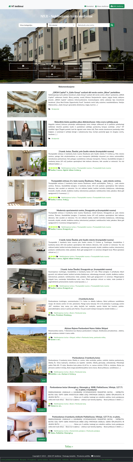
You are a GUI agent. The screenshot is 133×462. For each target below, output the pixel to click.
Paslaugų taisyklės (69, 450)
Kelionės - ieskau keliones (71, 453)
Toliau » (69, 440)
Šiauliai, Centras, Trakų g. (59, 193)
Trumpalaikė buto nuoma (102, 162)
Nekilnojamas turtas (68, 162)
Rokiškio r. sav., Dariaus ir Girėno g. (63, 368)
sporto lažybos (43, 453)
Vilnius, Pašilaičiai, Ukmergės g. (61, 427)
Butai (72, 307)
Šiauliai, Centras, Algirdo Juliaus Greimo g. (65, 164)
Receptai (23, 453)
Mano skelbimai (101, 6)
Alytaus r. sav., (55, 333)
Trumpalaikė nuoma (84, 162)
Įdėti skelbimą (117, 6)
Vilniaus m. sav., (56, 400)
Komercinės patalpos (77, 425)
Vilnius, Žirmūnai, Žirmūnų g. (61, 309)
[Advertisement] (66, 42)
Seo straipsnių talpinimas (91, 453)
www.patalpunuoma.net (10, 453)
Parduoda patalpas (93, 425)
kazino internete (55, 453)
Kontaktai (89, 6)
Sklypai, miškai (75, 331)
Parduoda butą (80, 307)
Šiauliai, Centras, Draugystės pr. (61, 223)
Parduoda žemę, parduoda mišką (93, 331)
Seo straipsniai (107, 453)
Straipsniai (55, 103)
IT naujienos (31, 453)
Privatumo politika (84, 450)
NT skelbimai (16, 6)
